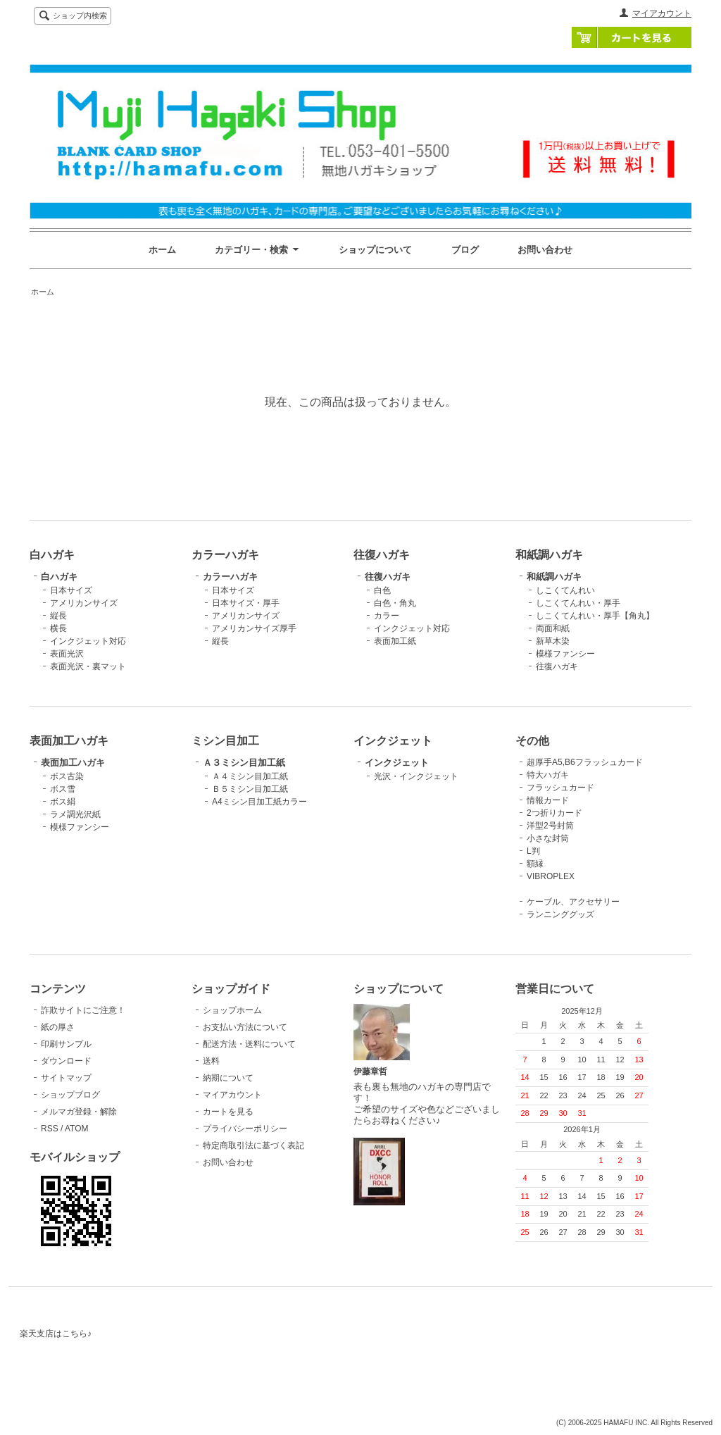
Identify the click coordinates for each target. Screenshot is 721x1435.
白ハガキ (59, 576)
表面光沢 (67, 654)
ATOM (77, 1128)
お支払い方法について (245, 1027)
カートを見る (631, 37)
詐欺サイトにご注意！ (83, 1010)
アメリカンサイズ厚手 (254, 628)
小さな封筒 (548, 838)
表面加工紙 (395, 641)
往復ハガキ (387, 576)
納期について (228, 1078)
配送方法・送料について (249, 1044)
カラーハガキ (230, 576)
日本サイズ (71, 590)
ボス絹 (62, 802)
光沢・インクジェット (416, 776)
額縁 (535, 864)
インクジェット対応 (88, 641)
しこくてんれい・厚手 (578, 603)
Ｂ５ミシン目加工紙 (250, 789)
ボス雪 (62, 789)
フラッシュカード (560, 788)
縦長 (58, 616)
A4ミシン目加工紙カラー (259, 802)
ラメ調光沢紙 (75, 814)
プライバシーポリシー (245, 1128)
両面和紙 (553, 628)
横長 (58, 628)
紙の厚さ (58, 1027)
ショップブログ (70, 1095)
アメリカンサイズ (84, 603)
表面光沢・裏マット (88, 666)
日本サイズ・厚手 (246, 603)
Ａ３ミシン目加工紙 (244, 762)
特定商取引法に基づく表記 (253, 1145)
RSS (49, 1128)
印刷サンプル (66, 1044)
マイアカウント (661, 13)
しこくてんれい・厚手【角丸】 (595, 616)
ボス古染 (67, 776)
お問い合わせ (545, 249)
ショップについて (375, 249)
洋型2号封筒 (550, 826)
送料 (211, 1061)
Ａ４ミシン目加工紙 (250, 776)
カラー (386, 616)
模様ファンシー (565, 654)
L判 (533, 851)
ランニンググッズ (560, 914)
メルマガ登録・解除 (79, 1112)
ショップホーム (232, 1010)
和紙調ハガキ (554, 576)
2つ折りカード (554, 813)
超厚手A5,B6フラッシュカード (585, 762)
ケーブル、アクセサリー (573, 902)
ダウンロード (66, 1061)
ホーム (162, 249)
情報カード (548, 800)
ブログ (465, 249)
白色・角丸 (395, 603)
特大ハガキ (548, 775)
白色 (382, 590)
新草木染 (553, 641)
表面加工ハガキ (73, 762)
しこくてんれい (565, 590)
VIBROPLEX (551, 876)
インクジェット (397, 762)
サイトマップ (66, 1078)
